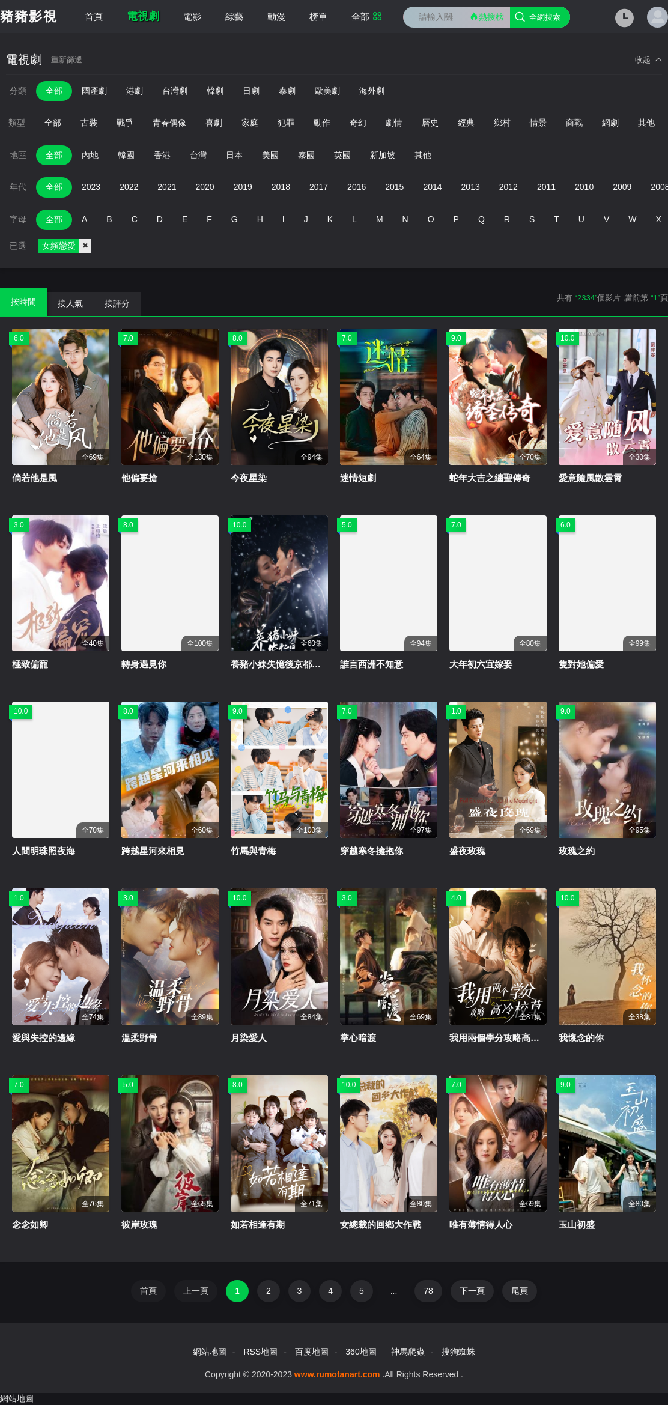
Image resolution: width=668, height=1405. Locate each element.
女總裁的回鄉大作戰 (380, 1224)
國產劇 (94, 91)
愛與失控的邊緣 (43, 1038)
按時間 (23, 301)
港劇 (134, 91)
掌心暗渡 (358, 1038)
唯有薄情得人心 (480, 1224)
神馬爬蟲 (408, 1351)
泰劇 (287, 91)
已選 (18, 245)
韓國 (126, 155)
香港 (162, 155)
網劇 (610, 122)
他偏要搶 (139, 478)
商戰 (574, 122)
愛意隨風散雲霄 (590, 478)
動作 (322, 122)
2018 (281, 187)
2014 (432, 187)
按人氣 (70, 303)
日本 (234, 155)
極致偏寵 (30, 664)
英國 (342, 155)
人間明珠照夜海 (43, 851)
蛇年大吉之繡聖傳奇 (489, 478)
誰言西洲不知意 (371, 664)
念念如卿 (30, 1224)
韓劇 (215, 91)
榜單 (318, 16)
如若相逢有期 (258, 1224)
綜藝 (234, 16)
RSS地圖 (260, 1351)
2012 (508, 187)
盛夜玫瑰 (467, 851)
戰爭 (125, 122)
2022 (129, 187)
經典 (466, 122)
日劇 (251, 91)
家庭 (249, 122)
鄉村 (502, 122)
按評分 (117, 303)
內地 (90, 155)
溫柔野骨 (139, 1038)
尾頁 (519, 1291)
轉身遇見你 (143, 664)
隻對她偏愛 (581, 664)
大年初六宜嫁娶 (480, 664)
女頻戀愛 (66, 246)
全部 (366, 16)
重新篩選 (66, 59)
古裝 (88, 122)
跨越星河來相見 (152, 851)
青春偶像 (169, 122)
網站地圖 (209, 1351)
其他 (646, 122)
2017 (318, 187)
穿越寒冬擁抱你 (371, 851)
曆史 (430, 122)
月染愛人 (249, 1038)
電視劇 (143, 16)
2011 (546, 187)
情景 (538, 122)
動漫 (276, 16)
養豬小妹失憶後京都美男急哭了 (294, 664)
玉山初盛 (577, 1224)
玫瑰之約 (577, 851)
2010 (584, 187)
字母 (18, 219)
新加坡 (382, 155)
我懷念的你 (581, 1038)
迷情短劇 (358, 478)
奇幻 (358, 122)
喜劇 (213, 122)
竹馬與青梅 (253, 851)
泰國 (306, 155)
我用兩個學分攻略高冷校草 (503, 1038)
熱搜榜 (486, 16)
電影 (192, 16)
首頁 (94, 16)
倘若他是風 (34, 478)
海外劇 (371, 91)
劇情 (394, 122)
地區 (18, 155)
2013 (470, 187)
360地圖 (360, 1351)
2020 (204, 187)
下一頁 (472, 1291)
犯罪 (286, 122)
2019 (243, 187)
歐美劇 (327, 91)
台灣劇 (174, 91)
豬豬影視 (29, 16)
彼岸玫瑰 (139, 1224)
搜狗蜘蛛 (458, 1351)
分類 (18, 91)
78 (428, 1291)
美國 (270, 155)
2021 (166, 187)
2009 (622, 187)
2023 (91, 187)
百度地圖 (312, 1351)
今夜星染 (249, 478)
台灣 (198, 155)
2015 (394, 187)
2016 (356, 187)
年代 (18, 187)
